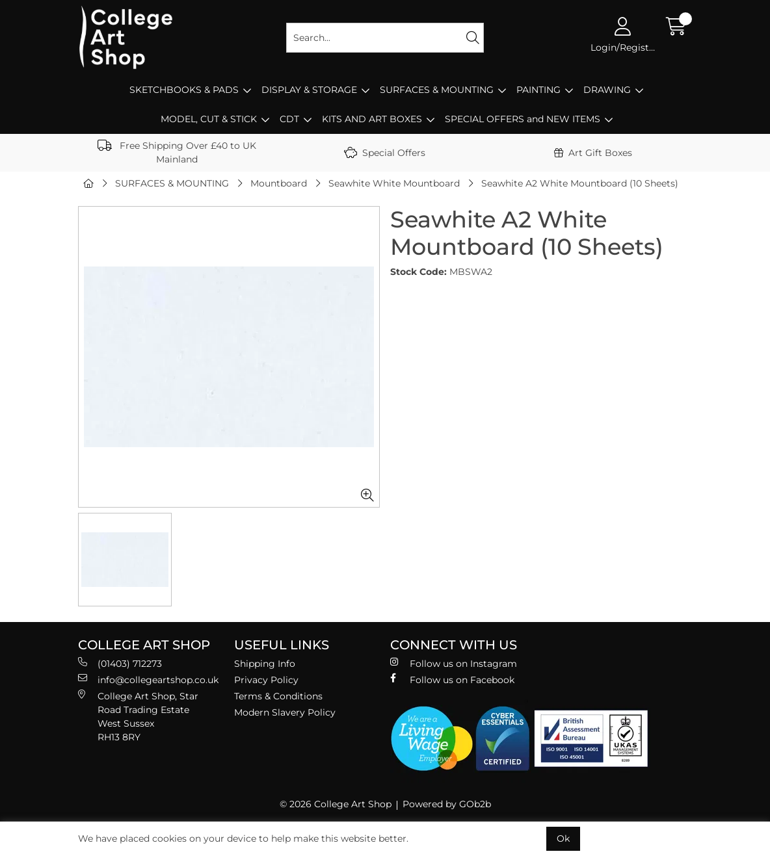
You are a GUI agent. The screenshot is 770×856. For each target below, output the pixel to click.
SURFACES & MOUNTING (437, 90)
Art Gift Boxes (593, 153)
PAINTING (538, 90)
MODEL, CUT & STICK (209, 119)
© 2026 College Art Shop (336, 804)
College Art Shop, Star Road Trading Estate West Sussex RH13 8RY (138, 716)
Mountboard (278, 183)
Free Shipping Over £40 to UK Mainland (177, 152)
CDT (289, 119)
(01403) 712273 (120, 663)
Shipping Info (264, 663)
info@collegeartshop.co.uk (148, 679)
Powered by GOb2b (447, 804)
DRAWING (607, 90)
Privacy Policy (266, 680)
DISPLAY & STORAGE (309, 90)
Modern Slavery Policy (285, 712)
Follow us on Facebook (452, 679)
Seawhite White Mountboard (394, 183)
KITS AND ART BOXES (372, 119)
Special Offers (384, 153)
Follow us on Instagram (453, 663)
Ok (563, 838)
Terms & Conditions (278, 696)
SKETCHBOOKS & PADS (184, 90)
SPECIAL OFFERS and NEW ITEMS (522, 119)
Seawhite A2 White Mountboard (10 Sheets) (579, 183)
